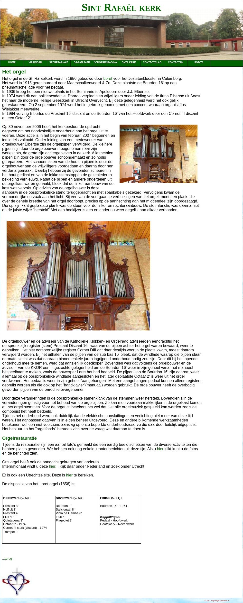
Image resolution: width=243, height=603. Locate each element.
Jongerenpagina (105, 62)
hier (160, 449)
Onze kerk (129, 62)
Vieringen (35, 62)
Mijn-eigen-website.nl (220, 600)
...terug (7, 558)
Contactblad (152, 62)
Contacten (175, 62)
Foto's (199, 62)
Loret (107, 78)
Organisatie (82, 62)
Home (12, 62)
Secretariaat (58, 62)
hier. (52, 466)
